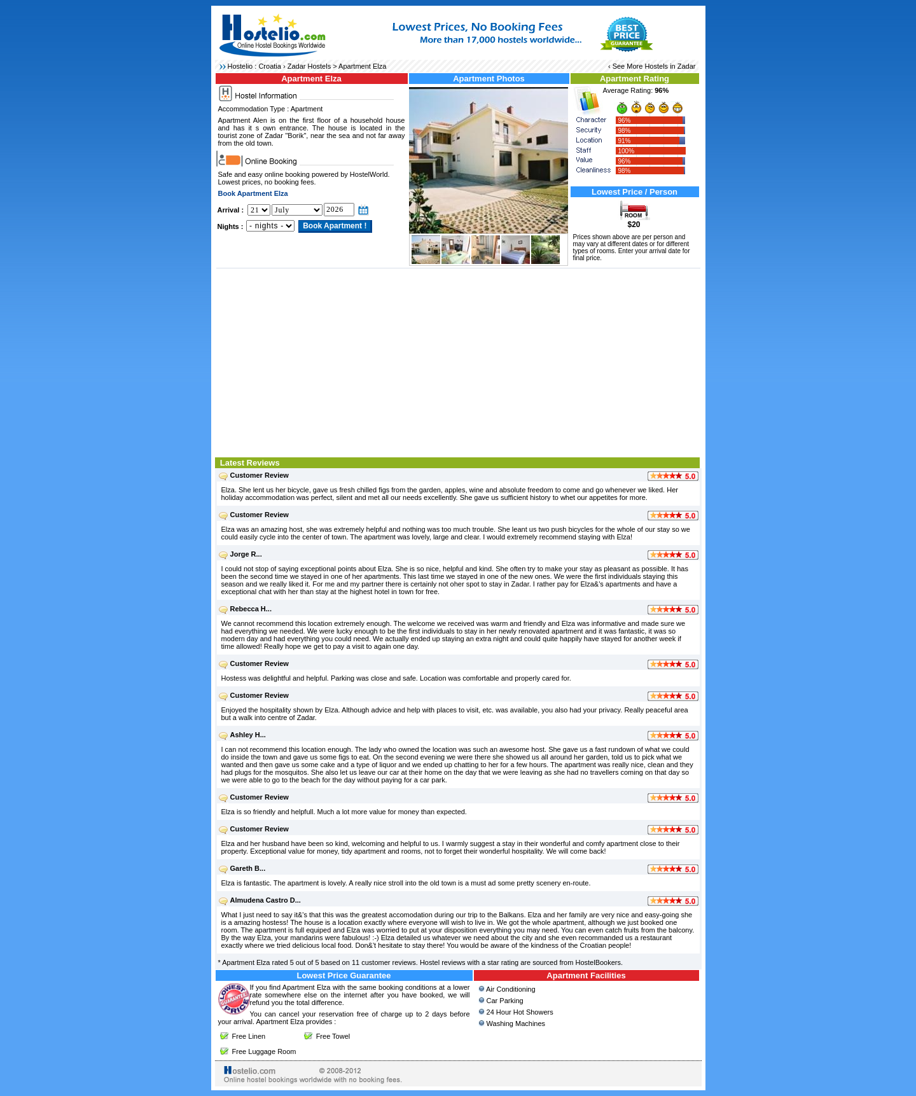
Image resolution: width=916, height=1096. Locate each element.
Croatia (269, 66)
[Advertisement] (458, 361)
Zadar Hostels (309, 66)
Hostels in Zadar (669, 66)
